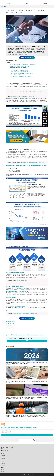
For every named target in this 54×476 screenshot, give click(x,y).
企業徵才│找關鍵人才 (27, 58)
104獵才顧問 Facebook (10, 323)
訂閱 (27, 435)
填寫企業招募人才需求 (23, 280)
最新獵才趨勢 (3, 465)
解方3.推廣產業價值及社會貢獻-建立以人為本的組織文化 (22, 73)
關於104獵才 (3, 469)
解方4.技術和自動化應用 (15, 74)
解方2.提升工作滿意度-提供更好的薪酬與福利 (19, 71)
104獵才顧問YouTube (10, 328)
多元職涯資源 (3, 458)
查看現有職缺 (3, 455)
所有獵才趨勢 (3, 6)
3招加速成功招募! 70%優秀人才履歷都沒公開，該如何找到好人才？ (25, 313)
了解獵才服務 (3, 463)
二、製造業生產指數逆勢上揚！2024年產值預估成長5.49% (20, 66)
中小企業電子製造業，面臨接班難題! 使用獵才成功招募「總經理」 (33, 162)
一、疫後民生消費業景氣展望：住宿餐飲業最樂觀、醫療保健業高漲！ (22, 64)
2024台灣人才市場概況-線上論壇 (36, 52)
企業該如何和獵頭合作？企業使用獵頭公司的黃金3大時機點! (23, 96)
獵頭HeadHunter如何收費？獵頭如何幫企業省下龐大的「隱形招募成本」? (26, 283)
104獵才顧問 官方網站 (10, 321)
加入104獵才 (3, 471)
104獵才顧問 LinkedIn (10, 325)
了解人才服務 (3, 457)
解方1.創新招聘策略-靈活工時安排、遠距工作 (19, 70)
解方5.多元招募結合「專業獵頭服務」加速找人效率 (21, 76)
